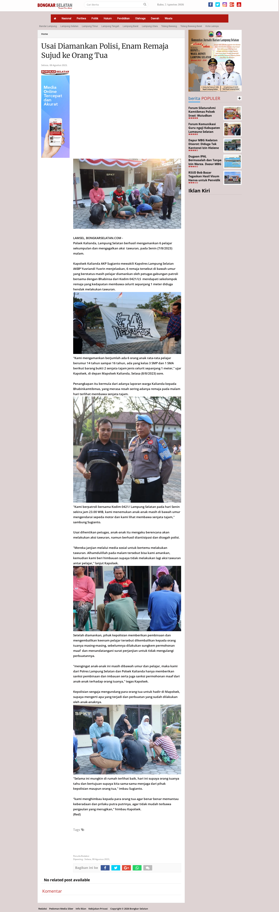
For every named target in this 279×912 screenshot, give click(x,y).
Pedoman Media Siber (61, 908)
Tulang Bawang (169, 26)
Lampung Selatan (69, 26)
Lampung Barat (130, 26)
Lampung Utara (150, 26)
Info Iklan (81, 908)
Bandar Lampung (48, 26)
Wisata (168, 18)
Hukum (108, 18)
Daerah (155, 18)
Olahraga (140, 18)
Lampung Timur (90, 26)
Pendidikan (123, 18)
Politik (94, 18)
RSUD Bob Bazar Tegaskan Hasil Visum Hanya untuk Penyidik (204, 176)
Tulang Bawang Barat (191, 26)
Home (44, 34)
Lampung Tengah (110, 26)
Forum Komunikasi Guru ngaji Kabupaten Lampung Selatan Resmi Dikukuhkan (204, 130)
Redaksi (42, 908)
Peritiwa (81, 18)
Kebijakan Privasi (98, 908)
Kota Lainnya (212, 26)
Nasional (66, 18)
